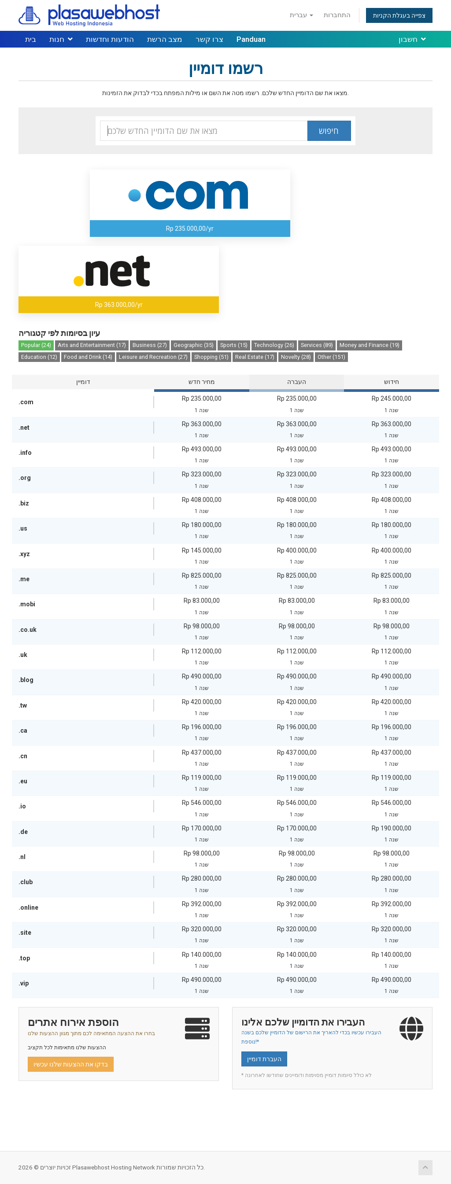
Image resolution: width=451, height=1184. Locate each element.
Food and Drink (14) (88, 357)
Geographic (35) (194, 345)
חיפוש (329, 130)
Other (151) (331, 357)
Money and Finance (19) (369, 345)
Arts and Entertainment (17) (92, 345)
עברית (301, 15)
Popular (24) (36, 345)
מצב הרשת (164, 39)
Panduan (251, 39)
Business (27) (150, 345)
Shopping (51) (211, 357)
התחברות (337, 15)
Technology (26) (274, 345)
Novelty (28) (296, 357)
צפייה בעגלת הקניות (399, 15)
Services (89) (317, 345)
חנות (61, 39)
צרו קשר (209, 39)
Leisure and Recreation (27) (153, 357)
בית (30, 39)
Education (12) (39, 357)
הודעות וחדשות (110, 39)
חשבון (412, 39)
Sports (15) (234, 345)
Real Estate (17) (254, 357)
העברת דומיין (264, 1058)
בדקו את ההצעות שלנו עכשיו (70, 1064)
